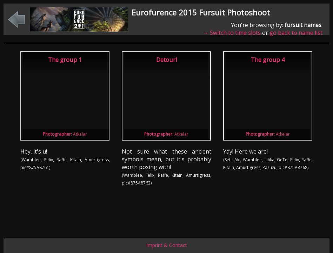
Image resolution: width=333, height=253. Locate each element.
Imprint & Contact (166, 245)
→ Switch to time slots (232, 33)
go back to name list (295, 33)
